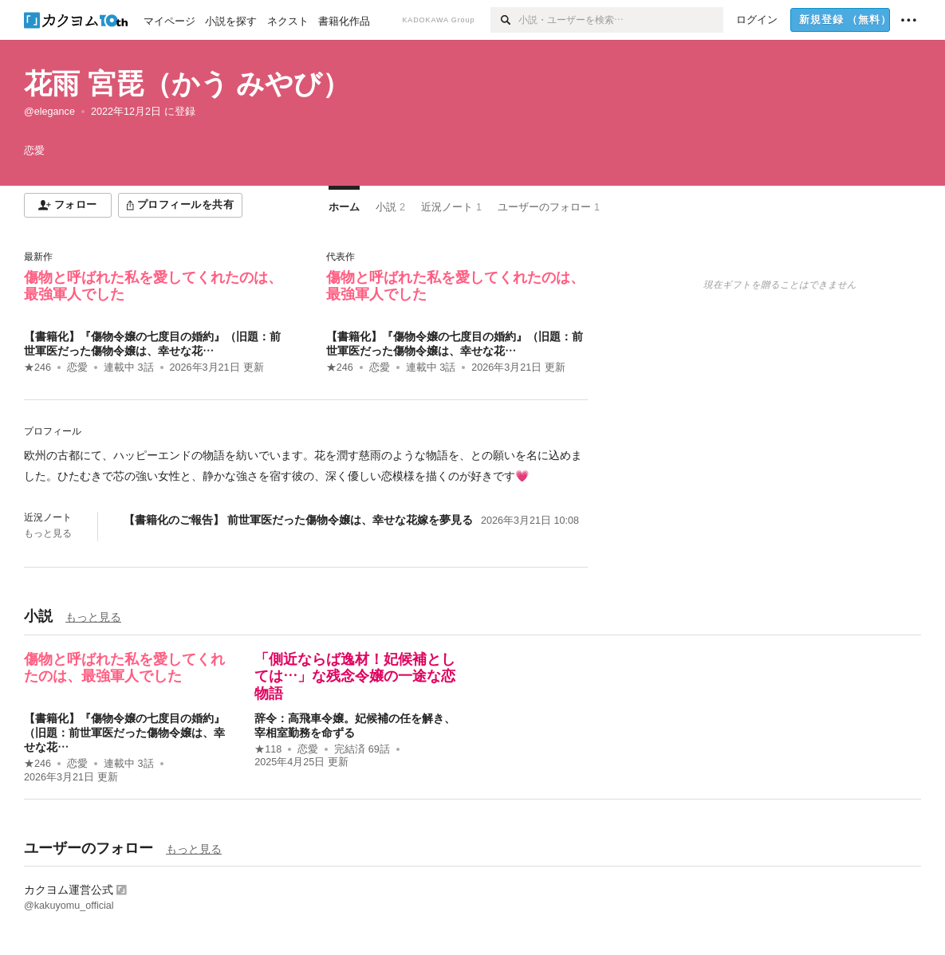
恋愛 (77, 367)
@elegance (49, 111)
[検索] (504, 20)
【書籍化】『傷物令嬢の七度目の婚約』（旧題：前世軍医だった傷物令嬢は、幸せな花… (124, 732)
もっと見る (48, 533)
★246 (37, 367)
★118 (268, 749)
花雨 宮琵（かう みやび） (187, 83)
